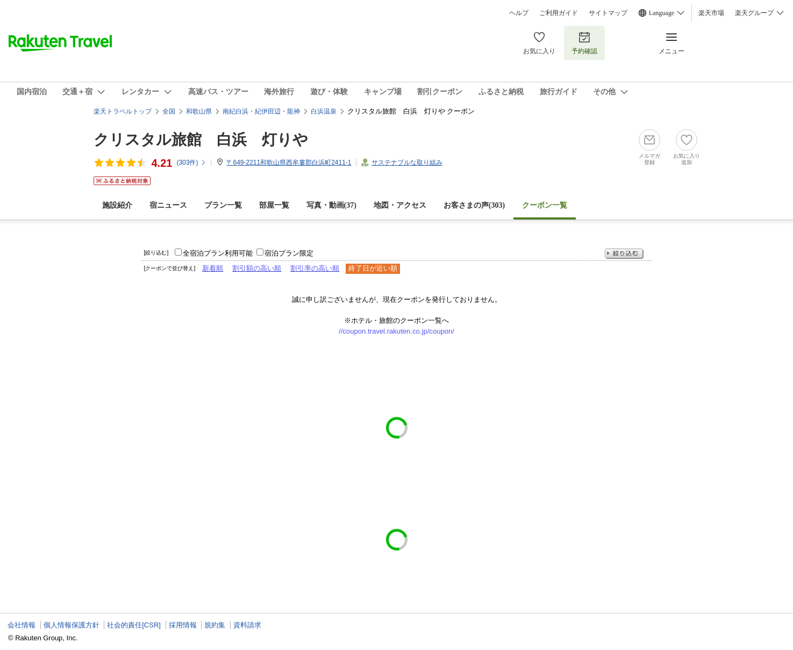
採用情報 (183, 625)
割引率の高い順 (314, 268)
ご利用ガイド (558, 13)
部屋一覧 (274, 205)
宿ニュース (168, 205)
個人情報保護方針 (71, 625)
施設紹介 (117, 205)
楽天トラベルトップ (123, 111)
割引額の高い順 (256, 268)
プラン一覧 (223, 205)
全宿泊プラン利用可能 (218, 253)
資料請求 (247, 625)
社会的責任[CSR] (134, 625)
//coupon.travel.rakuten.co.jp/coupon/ (396, 331)
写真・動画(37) (331, 205)
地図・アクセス (400, 205)
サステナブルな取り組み (407, 162)
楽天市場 (711, 13)
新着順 (212, 268)
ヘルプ (518, 13)
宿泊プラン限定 (289, 253)
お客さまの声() (474, 205)
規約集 (214, 625)
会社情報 (21, 625)
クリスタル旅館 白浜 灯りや (201, 139)
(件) (191, 162)
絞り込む (624, 254)
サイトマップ (608, 13)
